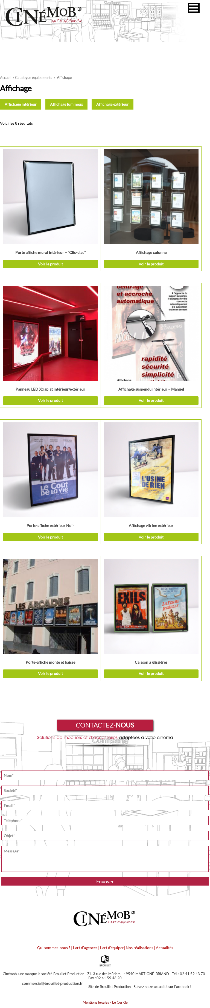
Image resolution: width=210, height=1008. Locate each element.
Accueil (5, 77)
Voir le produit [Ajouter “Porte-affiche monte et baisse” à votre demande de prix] (50, 673)
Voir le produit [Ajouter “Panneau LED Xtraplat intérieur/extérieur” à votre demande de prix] (50, 400)
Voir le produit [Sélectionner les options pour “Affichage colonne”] (151, 264)
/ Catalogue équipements (32, 77)
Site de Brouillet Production (109, 986)
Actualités (164, 947)
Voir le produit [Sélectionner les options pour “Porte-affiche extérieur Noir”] (50, 537)
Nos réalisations (139, 947)
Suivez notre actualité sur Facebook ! (162, 986)
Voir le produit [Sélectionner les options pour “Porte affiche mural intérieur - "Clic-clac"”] (50, 264)
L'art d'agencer (85, 947)
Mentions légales (96, 1002)
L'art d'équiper (112, 947)
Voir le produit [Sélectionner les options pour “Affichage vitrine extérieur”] (151, 537)
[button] (194, 8)
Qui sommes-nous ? (53, 947)
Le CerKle (120, 1002)
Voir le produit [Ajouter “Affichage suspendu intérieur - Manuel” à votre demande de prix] (151, 400)
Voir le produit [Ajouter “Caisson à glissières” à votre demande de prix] (151, 673)
